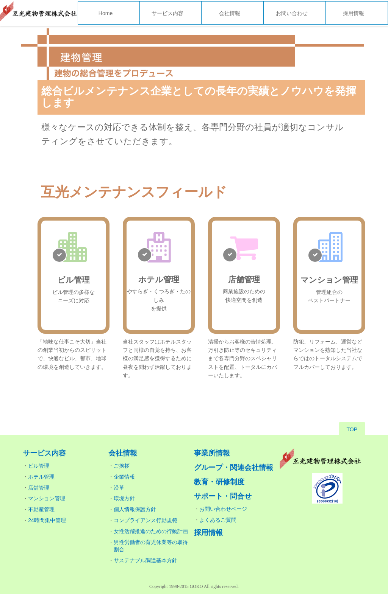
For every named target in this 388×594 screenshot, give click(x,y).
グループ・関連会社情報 (233, 467)
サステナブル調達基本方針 (145, 560)
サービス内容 (167, 13)
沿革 (119, 488)
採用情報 (353, 13)
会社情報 (229, 13)
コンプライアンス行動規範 (145, 520)
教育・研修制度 (219, 482)
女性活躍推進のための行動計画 (151, 531)
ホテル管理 (41, 477)
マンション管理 (46, 498)
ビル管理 (38, 466)
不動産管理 (41, 509)
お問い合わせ (292, 13)
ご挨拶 (122, 466)
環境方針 (124, 498)
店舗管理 (38, 488)
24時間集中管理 (47, 520)
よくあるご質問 (217, 520)
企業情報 (124, 477)
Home (106, 13)
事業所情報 (212, 453)
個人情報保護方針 (135, 509)
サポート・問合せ (223, 496)
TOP (352, 429)
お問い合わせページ (223, 509)
